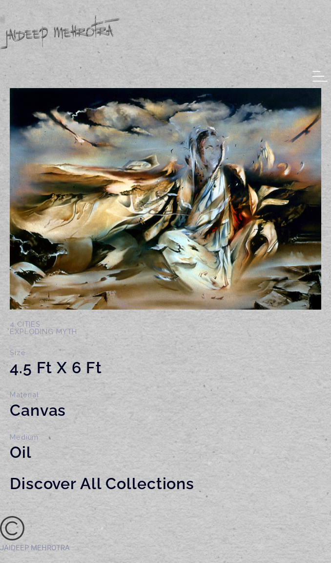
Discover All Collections (102, 483)
